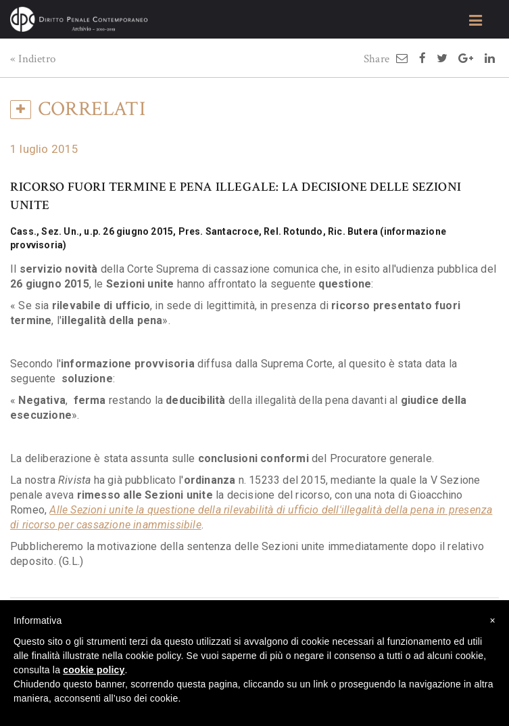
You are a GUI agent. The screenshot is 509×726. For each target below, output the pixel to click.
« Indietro (32, 58)
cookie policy (93, 669)
